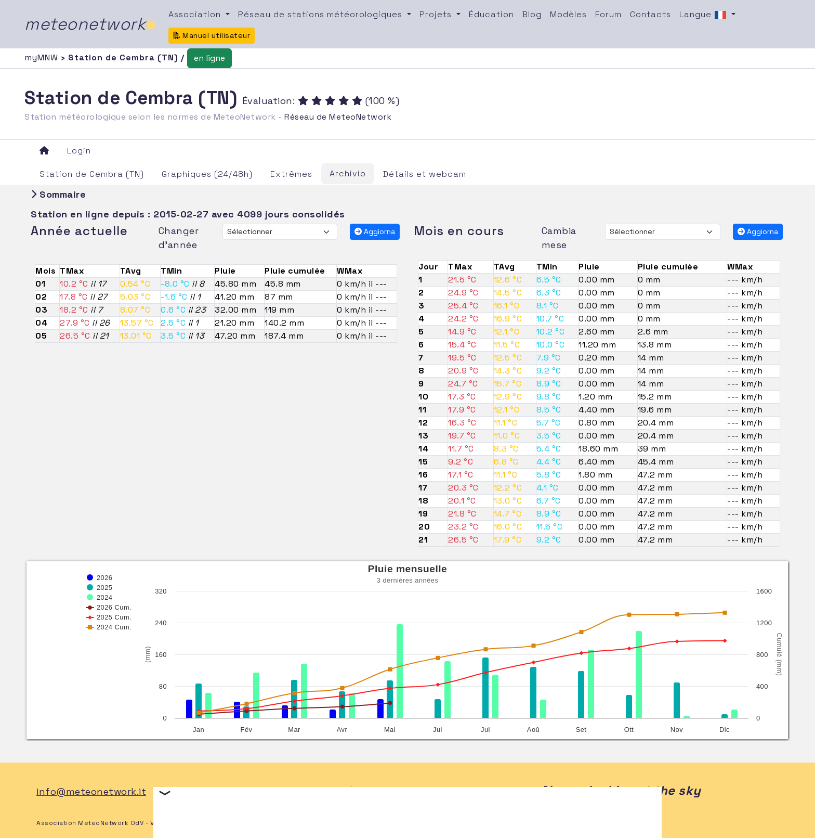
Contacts (650, 14)
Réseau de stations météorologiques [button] (321, 14)
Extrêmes (291, 174)
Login (79, 150)
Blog (532, 14)
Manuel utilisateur (212, 35)
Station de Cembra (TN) (92, 174)
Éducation (491, 14)
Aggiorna (374, 231)
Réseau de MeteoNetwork (337, 116)
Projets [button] (436, 14)
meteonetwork (90, 24)
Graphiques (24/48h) (207, 174)
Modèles (568, 14)
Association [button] (196, 14)
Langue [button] (704, 15)
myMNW (42, 57)
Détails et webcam (424, 174)
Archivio (348, 173)
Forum (608, 14)
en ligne (209, 58)
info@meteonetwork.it (91, 791)
